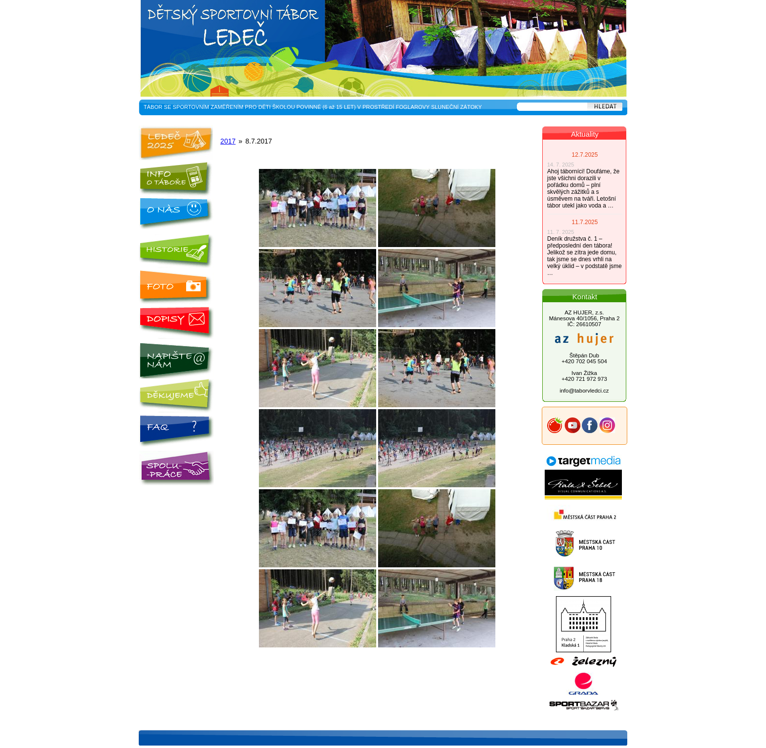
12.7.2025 (584, 154)
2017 (227, 141)
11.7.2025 (584, 222)
